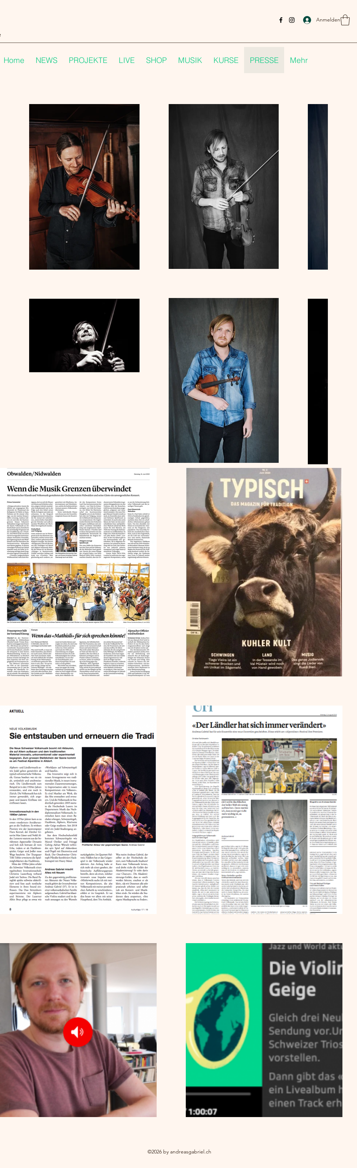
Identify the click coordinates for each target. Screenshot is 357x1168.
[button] (345, 20)
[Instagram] (291, 20)
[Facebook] (281, 20)
